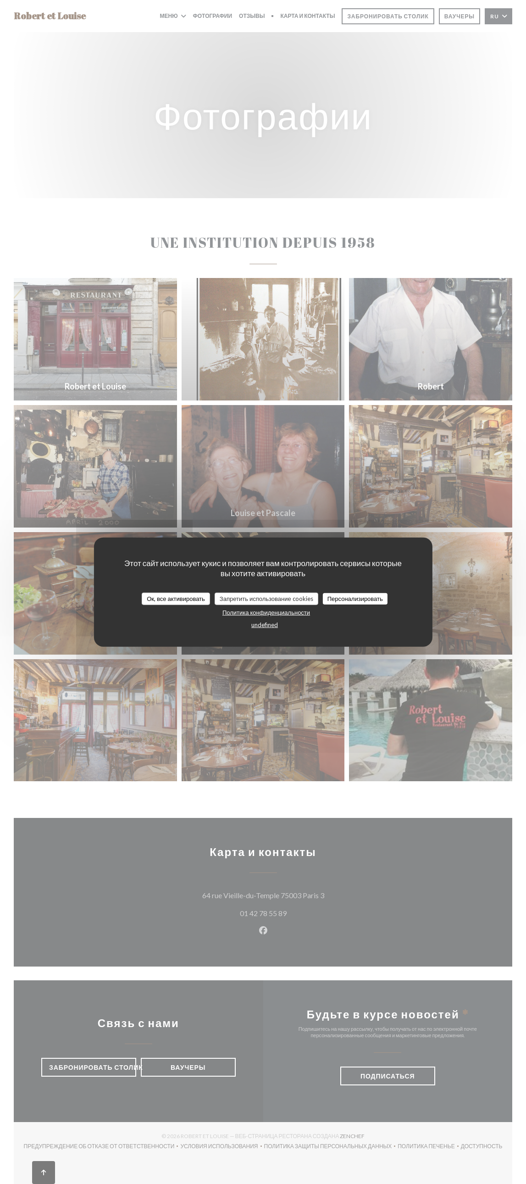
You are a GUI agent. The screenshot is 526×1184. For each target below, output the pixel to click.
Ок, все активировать (176, 598)
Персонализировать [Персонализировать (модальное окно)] (355, 598)
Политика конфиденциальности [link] (266, 612)
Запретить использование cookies (266, 598)
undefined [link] (264, 624)
